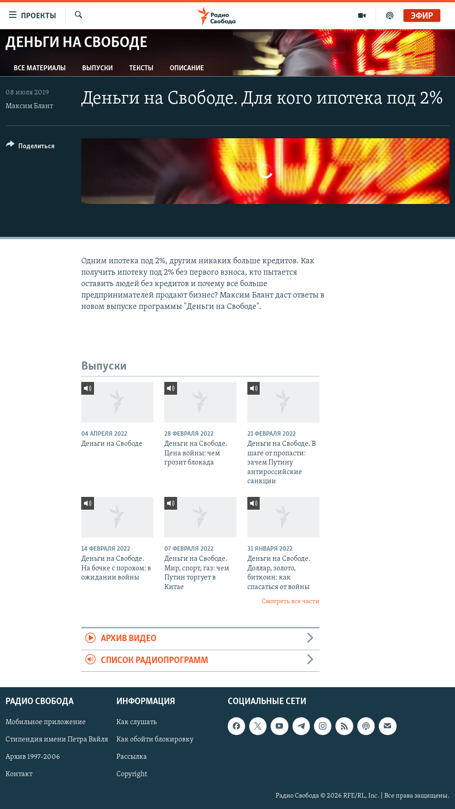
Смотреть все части (290, 601)
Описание (187, 68)
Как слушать (136, 722)
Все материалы (40, 68)
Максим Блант (29, 106)
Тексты (141, 68)
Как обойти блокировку (155, 739)
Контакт (18, 774)
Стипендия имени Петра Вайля (56, 739)
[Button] (30, 147)
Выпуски (97, 68)
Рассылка (131, 757)
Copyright (131, 774)
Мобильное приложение (45, 722)
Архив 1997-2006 (32, 757)
